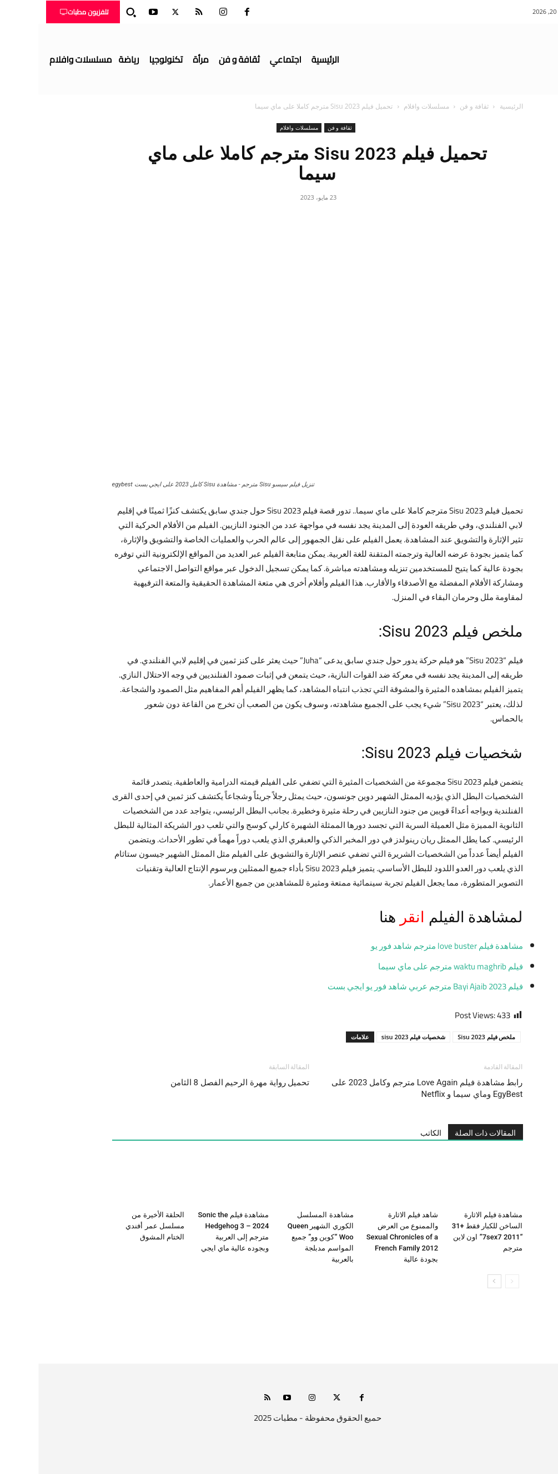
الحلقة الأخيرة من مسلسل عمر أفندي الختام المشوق (116, 1226)
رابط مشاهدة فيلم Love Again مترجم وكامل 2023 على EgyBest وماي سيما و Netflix (388, 1088)
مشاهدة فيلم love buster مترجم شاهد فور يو (409, 946)
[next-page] (456, 1281)
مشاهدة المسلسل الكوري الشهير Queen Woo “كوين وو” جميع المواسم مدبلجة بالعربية (282, 1237)
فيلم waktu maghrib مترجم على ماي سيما (412, 966)
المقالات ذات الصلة (447, 1133)
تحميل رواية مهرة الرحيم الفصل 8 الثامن (202, 1082)
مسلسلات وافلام (388, 106)
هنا (348, 917)
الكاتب (392, 1133)
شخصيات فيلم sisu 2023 (375, 1037)
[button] (93, 12)
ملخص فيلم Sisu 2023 (448, 1037)
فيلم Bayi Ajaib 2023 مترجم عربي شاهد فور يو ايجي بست (387, 986)
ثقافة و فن (435, 106)
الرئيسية (473, 106)
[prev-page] (474, 1281)
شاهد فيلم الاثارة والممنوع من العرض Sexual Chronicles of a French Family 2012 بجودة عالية (364, 1237)
